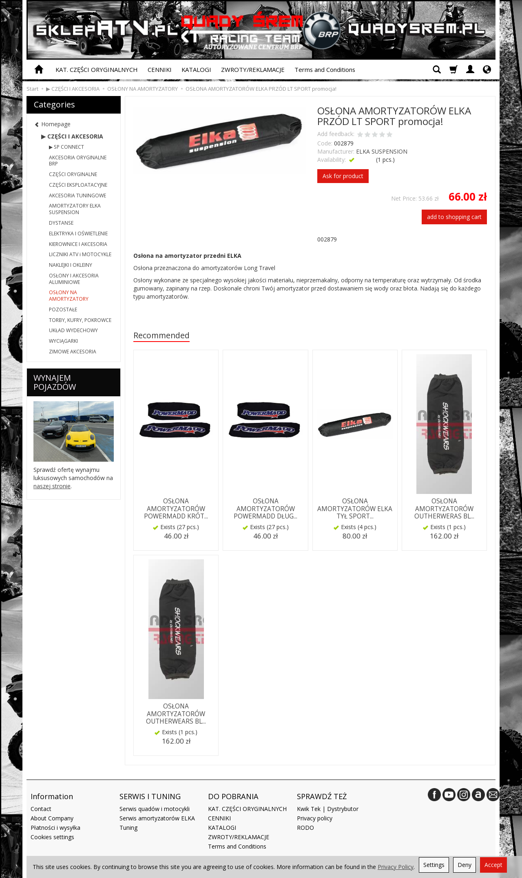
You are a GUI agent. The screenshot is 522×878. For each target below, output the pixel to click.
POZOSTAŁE (63, 309)
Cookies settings (52, 837)
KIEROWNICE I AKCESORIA (78, 244)
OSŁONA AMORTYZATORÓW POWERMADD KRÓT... (176, 509)
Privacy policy (314, 818)
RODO (305, 827)
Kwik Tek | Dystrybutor (327, 809)
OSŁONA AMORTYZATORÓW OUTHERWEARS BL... (176, 714)
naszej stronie (52, 486)
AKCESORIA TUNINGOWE (77, 195)
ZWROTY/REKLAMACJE (253, 69)
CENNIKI (160, 69)
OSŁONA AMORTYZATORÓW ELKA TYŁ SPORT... (354, 509)
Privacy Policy (396, 867)
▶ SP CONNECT (66, 146)
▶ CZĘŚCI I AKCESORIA (72, 136)
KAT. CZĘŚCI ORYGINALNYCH (96, 69)
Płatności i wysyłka (55, 827)
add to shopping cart (454, 217)
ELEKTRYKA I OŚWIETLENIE (78, 233)
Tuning (128, 827)
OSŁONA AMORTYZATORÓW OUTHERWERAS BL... (444, 509)
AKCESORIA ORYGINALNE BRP (77, 161)
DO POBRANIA (233, 796)
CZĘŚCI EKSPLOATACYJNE (78, 184)
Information (52, 796)
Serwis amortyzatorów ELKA (157, 818)
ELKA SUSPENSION (381, 151)
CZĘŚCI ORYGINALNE (73, 174)
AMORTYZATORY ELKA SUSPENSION (75, 209)
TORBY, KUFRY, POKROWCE (80, 320)
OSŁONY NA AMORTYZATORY (68, 295)
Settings (434, 865)
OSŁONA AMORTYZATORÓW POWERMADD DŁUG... (265, 509)
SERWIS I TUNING (150, 796)
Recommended (161, 335)
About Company (52, 818)
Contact (41, 809)
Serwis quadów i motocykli (154, 809)
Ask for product (343, 176)
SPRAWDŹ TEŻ (322, 796)
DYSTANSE (61, 222)
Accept (493, 865)
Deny (464, 865)
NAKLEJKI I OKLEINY (70, 264)
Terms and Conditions (324, 69)
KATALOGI (196, 69)
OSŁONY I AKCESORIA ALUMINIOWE (74, 279)
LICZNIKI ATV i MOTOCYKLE (80, 254)
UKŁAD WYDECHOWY (73, 330)
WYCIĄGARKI (63, 340)
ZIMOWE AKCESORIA (72, 351)
